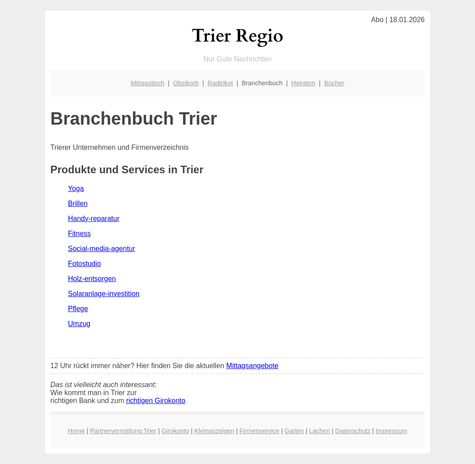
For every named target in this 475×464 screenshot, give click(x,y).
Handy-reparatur (94, 218)
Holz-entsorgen (92, 278)
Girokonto (175, 430)
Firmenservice (259, 430)
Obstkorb (186, 83)
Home (76, 430)
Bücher (334, 83)
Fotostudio (84, 263)
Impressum (391, 430)
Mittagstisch (147, 83)
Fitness (79, 233)
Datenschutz (352, 430)
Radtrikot (220, 83)
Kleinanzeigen (214, 430)
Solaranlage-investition (103, 293)
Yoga (76, 188)
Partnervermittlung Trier (123, 430)
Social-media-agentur (101, 248)
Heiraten (303, 83)
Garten (294, 430)
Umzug (79, 323)
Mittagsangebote (252, 365)
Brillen (77, 203)
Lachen (319, 430)
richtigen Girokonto (155, 400)
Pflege (78, 308)
